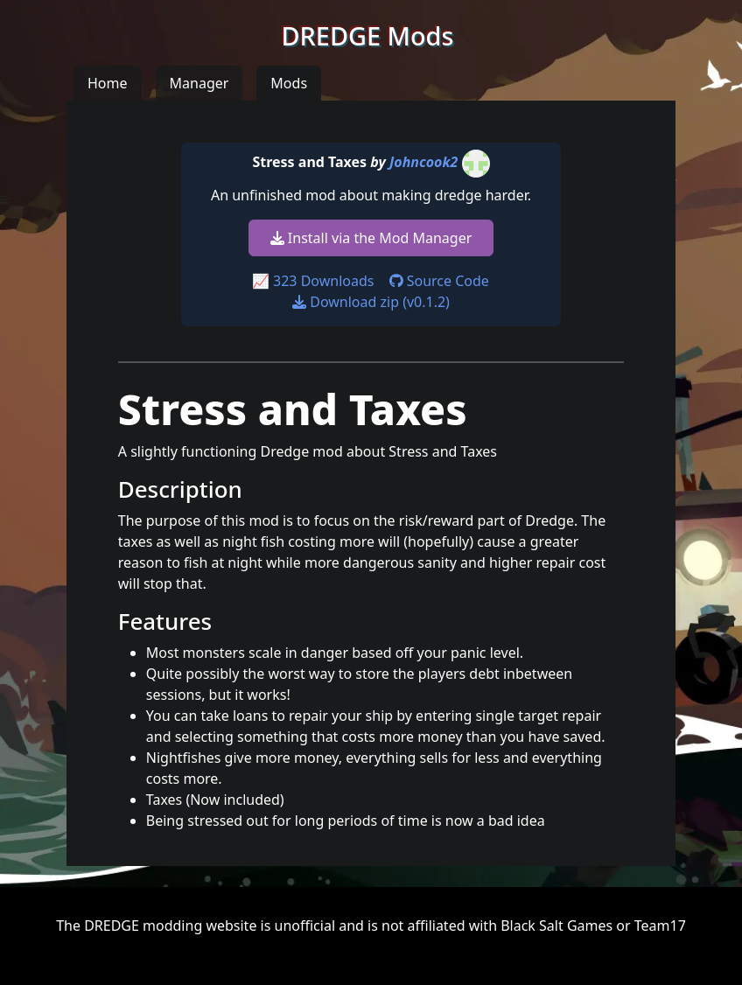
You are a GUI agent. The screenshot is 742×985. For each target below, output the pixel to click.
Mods (288, 83)
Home (108, 83)
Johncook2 (423, 161)
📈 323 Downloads (313, 280)
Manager (199, 83)
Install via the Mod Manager (371, 238)
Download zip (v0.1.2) (371, 301)
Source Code (439, 280)
